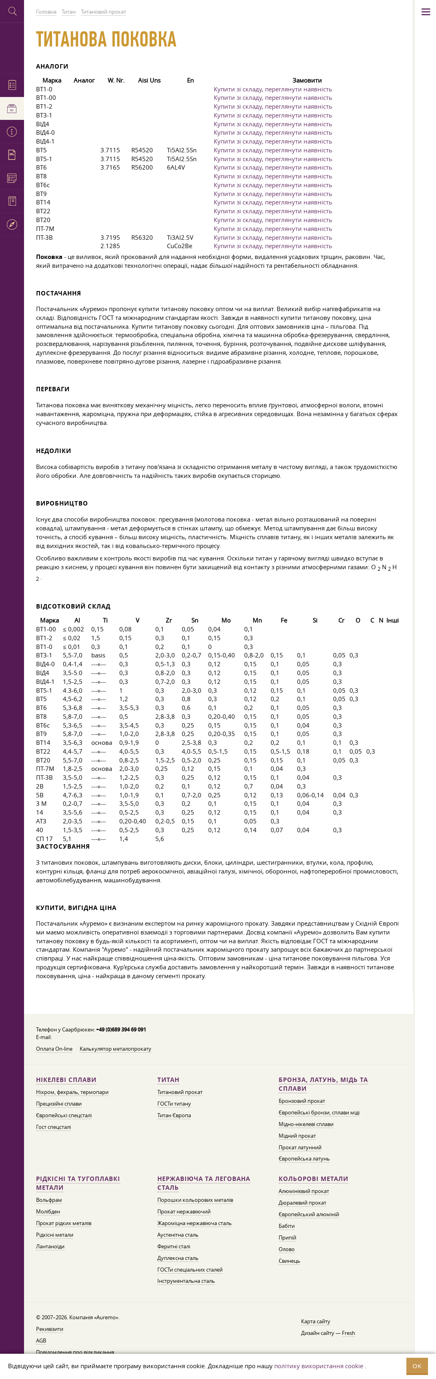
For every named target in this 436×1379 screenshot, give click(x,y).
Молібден (48, 1211)
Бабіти (287, 1225)
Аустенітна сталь (178, 1234)
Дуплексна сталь (178, 1258)
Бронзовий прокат (302, 1100)
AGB (41, 1340)
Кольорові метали (313, 1179)
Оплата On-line (54, 1048)
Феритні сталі (173, 1246)
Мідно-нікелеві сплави (306, 1124)
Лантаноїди (50, 1246)
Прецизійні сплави (59, 1103)
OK (417, 1366)
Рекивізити (49, 1328)
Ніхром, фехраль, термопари (72, 1092)
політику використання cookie (318, 1366)
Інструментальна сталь (186, 1280)
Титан (168, 1080)
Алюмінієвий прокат (304, 1191)
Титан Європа (174, 1115)
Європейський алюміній (309, 1214)
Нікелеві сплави (66, 1080)
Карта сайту (315, 1321)
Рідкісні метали (54, 1234)
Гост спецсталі (53, 1126)
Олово (287, 1249)
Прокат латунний (300, 1147)
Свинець (289, 1260)
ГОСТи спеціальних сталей (190, 1269)
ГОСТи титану (174, 1103)
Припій (287, 1237)
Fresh (348, 1333)
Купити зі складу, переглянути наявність (273, 89)
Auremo (12, 47)
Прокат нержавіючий (184, 1211)
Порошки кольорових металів (195, 1199)
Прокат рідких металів (63, 1223)
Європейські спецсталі (64, 1115)
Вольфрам (49, 1199)
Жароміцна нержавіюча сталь (194, 1223)
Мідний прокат (297, 1135)
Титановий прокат (180, 1092)
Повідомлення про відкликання (75, 1352)
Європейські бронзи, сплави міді (319, 1112)
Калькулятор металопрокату (115, 1048)
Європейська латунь (304, 1158)
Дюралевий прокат (302, 1202)
